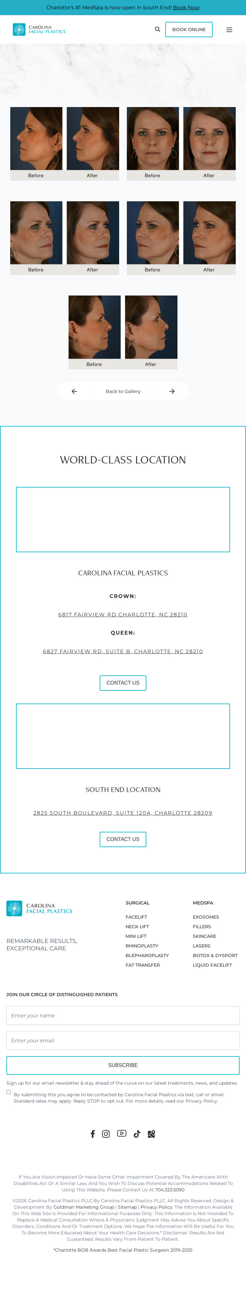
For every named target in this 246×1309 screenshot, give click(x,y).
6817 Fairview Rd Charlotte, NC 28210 (123, 615)
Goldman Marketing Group (83, 1207)
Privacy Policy (201, 1101)
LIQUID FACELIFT (212, 965)
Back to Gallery (123, 391)
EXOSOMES (206, 917)
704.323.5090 (169, 1190)
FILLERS (202, 927)
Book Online (189, 29)
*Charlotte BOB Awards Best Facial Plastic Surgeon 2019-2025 (123, 1250)
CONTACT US (122, 683)
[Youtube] (122, 1133)
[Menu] (229, 29)
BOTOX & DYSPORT (215, 955)
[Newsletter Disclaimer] (8, 1094)
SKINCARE (204, 936)
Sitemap (127, 1207)
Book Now (186, 7)
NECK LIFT (137, 927)
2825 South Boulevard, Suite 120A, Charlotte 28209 (123, 813)
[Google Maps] (151, 1134)
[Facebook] (93, 1134)
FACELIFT (136, 917)
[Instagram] (106, 1134)
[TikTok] (137, 1134)
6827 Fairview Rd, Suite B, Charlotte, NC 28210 (123, 651)
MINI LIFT (136, 936)
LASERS (201, 946)
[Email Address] (123, 1040)
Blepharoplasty (147, 955)
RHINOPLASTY (142, 946)
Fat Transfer (143, 965)
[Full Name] (123, 1015)
